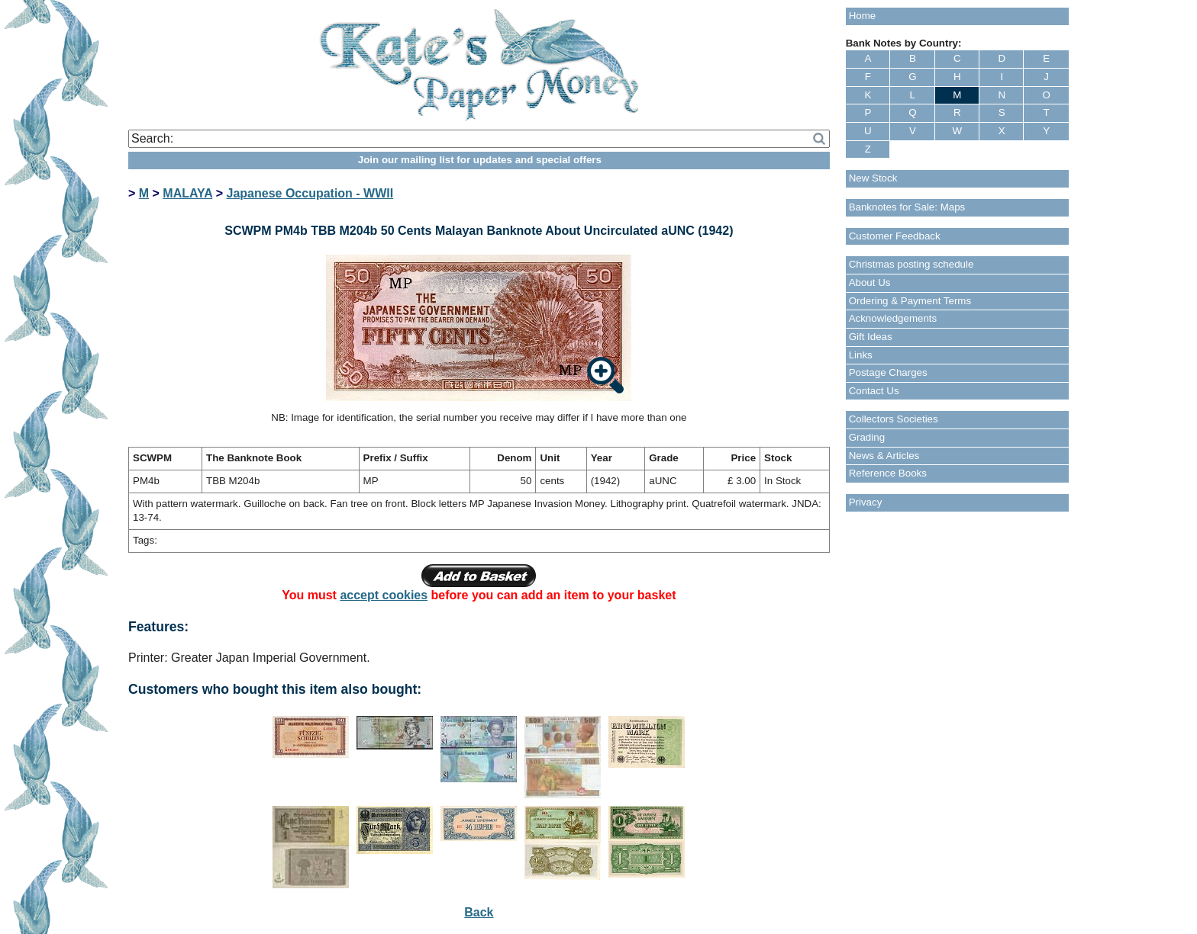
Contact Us (874, 390)
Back (478, 912)
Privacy (865, 502)
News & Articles (884, 455)
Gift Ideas (870, 336)
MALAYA (187, 193)
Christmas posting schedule (911, 264)
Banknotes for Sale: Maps (907, 207)
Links (861, 355)
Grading (867, 437)
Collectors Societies (893, 419)
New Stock (873, 178)
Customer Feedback (894, 236)
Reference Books (888, 473)
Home (862, 15)
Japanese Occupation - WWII (310, 193)
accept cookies (384, 595)
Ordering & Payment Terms (910, 301)
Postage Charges (888, 372)
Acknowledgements (893, 318)
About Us (870, 282)
